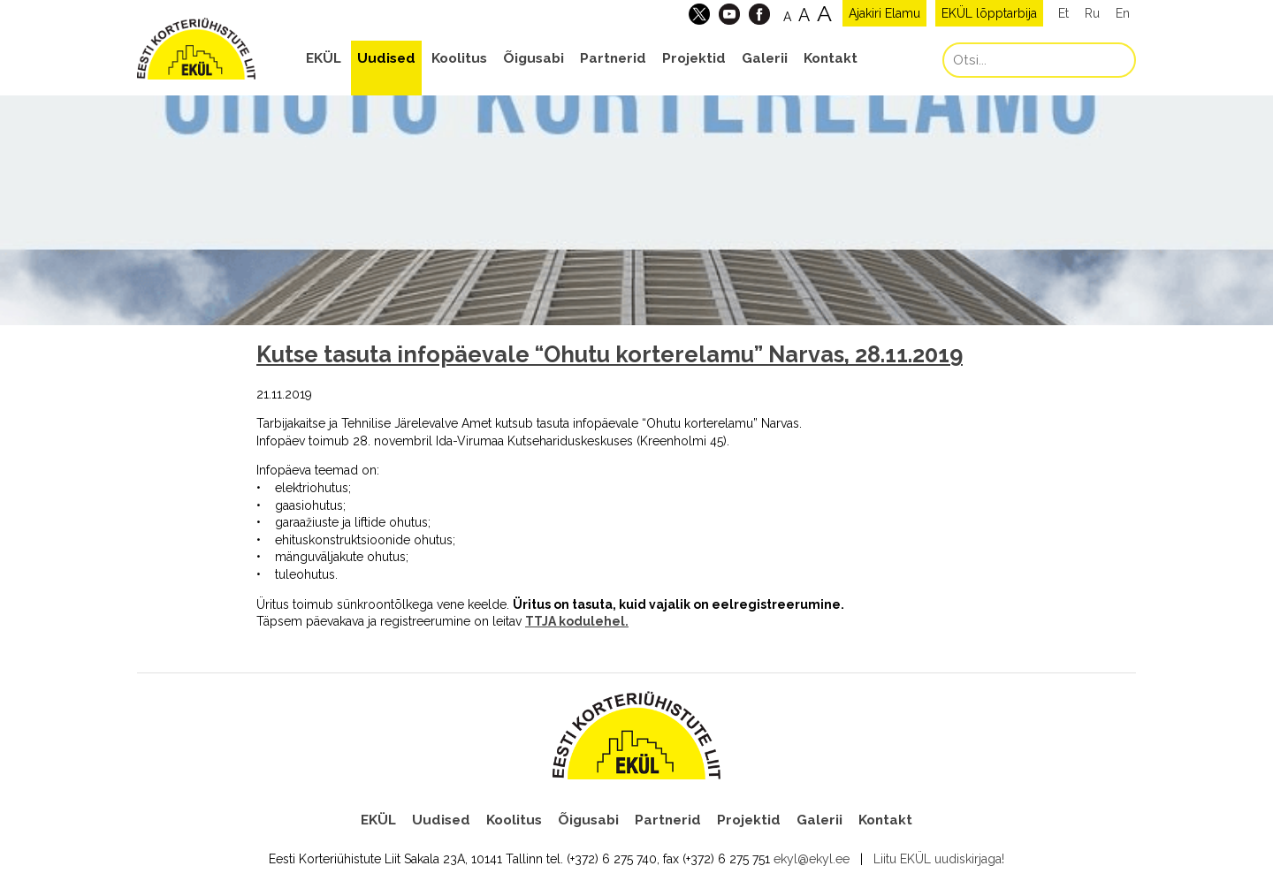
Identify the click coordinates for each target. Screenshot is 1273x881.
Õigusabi (533, 58)
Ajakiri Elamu (884, 13)
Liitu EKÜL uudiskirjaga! (938, 859)
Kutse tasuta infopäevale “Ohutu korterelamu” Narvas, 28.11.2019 (609, 354)
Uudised (386, 58)
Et (1063, 13)
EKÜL (323, 58)
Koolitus (459, 58)
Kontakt (831, 58)
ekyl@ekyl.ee (812, 859)
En (1123, 13)
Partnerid (613, 58)
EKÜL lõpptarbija (989, 13)
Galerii (765, 58)
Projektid (694, 58)
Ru (1092, 13)
